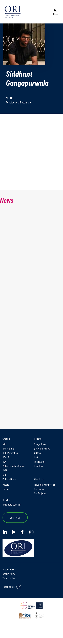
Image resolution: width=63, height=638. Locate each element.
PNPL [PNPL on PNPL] (5, 470)
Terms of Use (9, 578)
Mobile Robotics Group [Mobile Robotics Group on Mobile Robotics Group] (13, 465)
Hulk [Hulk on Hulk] (36, 457)
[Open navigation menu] (55, 11)
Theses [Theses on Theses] (6, 488)
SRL (4, 474)
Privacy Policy (9, 569)
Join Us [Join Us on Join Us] (6, 500)
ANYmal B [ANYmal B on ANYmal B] (38, 452)
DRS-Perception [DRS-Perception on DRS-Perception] (10, 452)
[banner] (13, 11)
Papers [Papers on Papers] (6, 484)
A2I (4, 444)
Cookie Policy (9, 573)
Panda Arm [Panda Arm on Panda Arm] (39, 461)
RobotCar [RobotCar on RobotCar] (38, 465)
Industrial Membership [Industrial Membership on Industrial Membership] (44, 484)
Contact (15, 517)
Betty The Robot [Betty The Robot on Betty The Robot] (42, 448)
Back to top (9, 586)
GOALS (6, 457)
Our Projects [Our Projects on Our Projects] (40, 493)
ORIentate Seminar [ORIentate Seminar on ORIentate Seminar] (12, 504)
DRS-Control (8, 448)
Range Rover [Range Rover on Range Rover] (40, 444)
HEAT (5, 461)
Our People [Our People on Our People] (39, 488)
